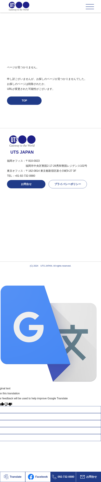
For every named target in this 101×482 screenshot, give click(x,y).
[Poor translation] (8, 403)
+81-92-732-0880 (25, 175)
